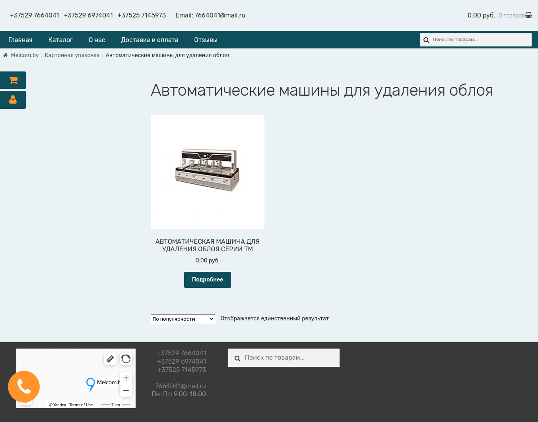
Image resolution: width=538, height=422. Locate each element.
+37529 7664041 (34, 15)
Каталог (61, 40)
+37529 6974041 (88, 15)
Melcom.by (25, 55)
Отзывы (206, 40)
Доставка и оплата (150, 40)
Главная (20, 40)
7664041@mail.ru (220, 15)
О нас (97, 40)
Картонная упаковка (72, 55)
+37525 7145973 (142, 15)
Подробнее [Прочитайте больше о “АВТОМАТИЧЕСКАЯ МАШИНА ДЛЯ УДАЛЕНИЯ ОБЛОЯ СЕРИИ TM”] (207, 279)
